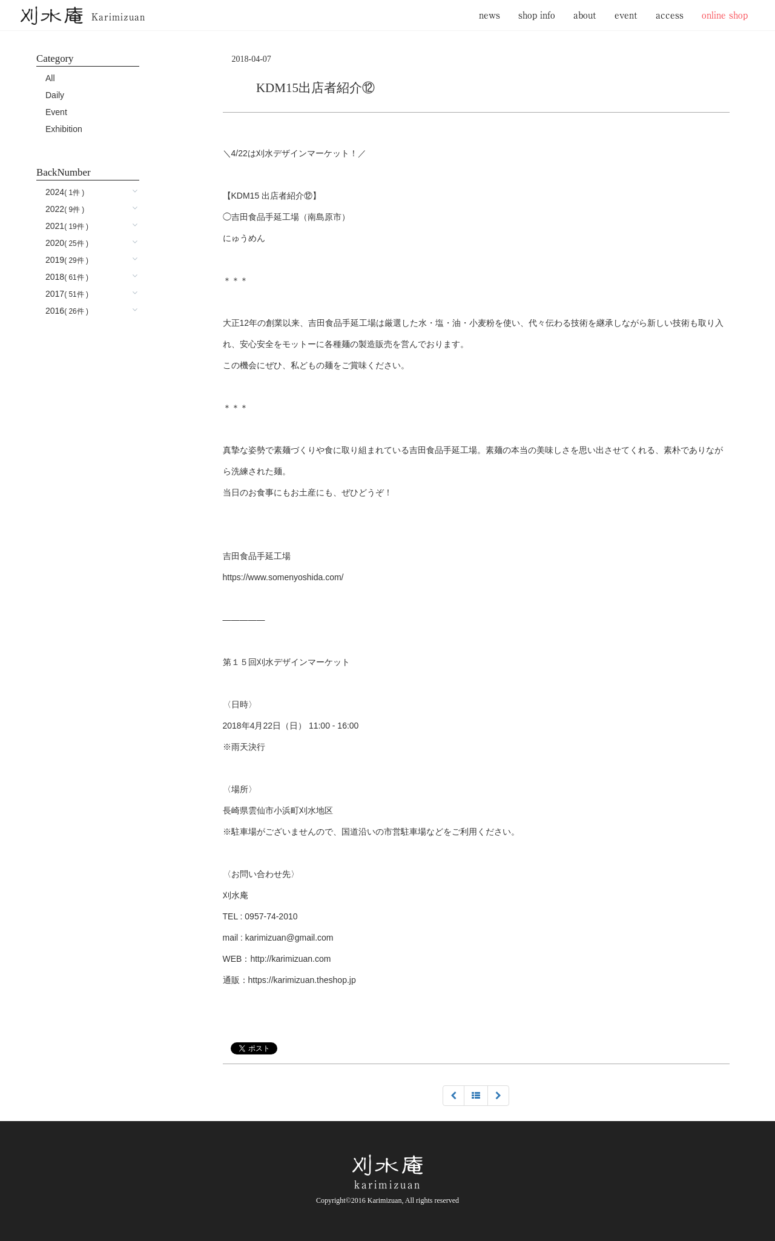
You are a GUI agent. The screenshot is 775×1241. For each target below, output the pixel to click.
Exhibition (63, 129)
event (626, 14)
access (670, 14)
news (489, 14)
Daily (54, 95)
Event (56, 112)
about (584, 14)
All (50, 78)
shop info (536, 14)
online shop (725, 14)
